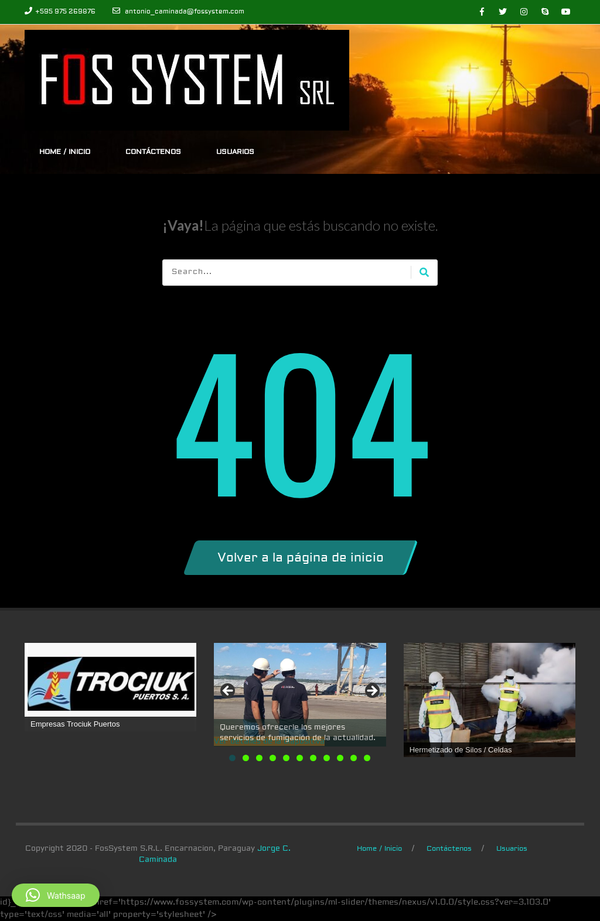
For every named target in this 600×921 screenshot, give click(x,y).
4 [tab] (273, 758)
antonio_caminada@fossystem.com (184, 11)
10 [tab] (353, 758)
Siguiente (371, 691)
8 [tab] (326, 758)
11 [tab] (367, 758)
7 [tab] (313, 758)
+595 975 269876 (65, 11)
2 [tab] (246, 758)
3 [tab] (259, 758)
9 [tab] (340, 758)
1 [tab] (232, 758)
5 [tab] (286, 758)
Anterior (228, 691)
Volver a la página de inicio (300, 558)
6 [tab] (299, 758)
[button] (56, 895)
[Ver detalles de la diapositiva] (300, 690)
